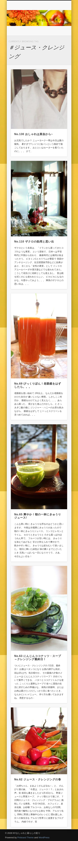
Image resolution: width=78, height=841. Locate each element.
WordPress (44, 837)
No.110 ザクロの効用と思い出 (34, 241)
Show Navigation (58, 30)
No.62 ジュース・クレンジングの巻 (37, 779)
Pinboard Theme (25, 837)
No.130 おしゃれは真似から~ (33, 134)
